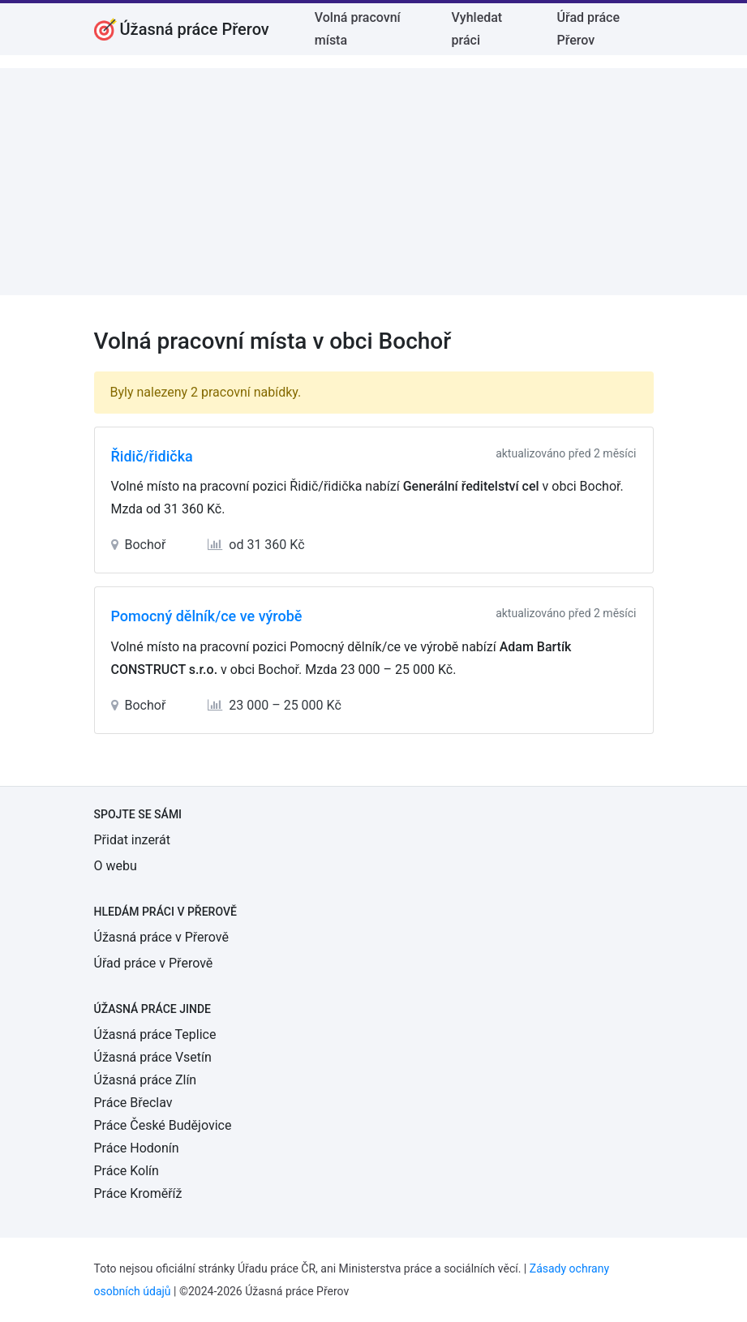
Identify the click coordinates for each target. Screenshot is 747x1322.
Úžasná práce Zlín (145, 1080)
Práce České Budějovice (163, 1125)
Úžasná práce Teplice (155, 1034)
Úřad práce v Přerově (153, 963)
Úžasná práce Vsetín (153, 1057)
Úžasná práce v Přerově (161, 937)
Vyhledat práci (477, 29)
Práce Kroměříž (138, 1193)
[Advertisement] (373, 181)
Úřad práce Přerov (588, 29)
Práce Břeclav (133, 1102)
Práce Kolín (126, 1170)
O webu (115, 865)
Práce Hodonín (136, 1148)
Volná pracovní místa (358, 29)
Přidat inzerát (132, 840)
